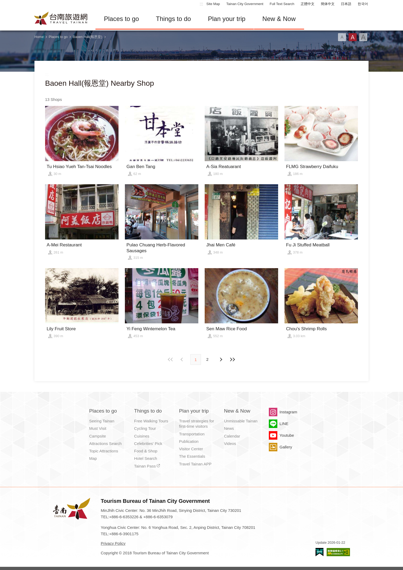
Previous (220, 359)
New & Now (279, 18)
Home (39, 37)
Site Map (213, 4)
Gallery (285, 447)
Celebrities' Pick (148, 443)
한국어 (363, 4)
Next (182, 359)
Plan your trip (226, 18)
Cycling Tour (145, 428)
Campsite (97, 436)
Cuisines (142, 436)
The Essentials (192, 456)
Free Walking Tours (151, 421)
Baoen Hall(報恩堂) (87, 37)
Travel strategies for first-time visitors (196, 423)
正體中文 (307, 4)
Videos (230, 443)
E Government (319, 552)
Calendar (232, 436)
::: (201, 4)
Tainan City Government (244, 4)
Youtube (286, 435)
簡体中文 (328, 4)
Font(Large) (363, 37)
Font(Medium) (353, 37)
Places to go (121, 18)
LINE (283, 423)
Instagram (288, 412)
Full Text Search (282, 4)
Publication (188, 441)
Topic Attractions (103, 451)
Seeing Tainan (101, 421)
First (170, 359)
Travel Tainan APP (195, 464)
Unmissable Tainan (240, 421)
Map (93, 458)
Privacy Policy (113, 543)
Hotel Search (145, 458)
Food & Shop (145, 451)
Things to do (173, 18)
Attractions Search (105, 443)
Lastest (232, 359)
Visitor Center (191, 449)
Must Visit (97, 428)
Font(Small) (342, 37)
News (229, 428)
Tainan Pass (145, 466)
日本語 (346, 4)
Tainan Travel (61, 19)
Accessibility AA (338, 552)
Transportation (191, 434)
